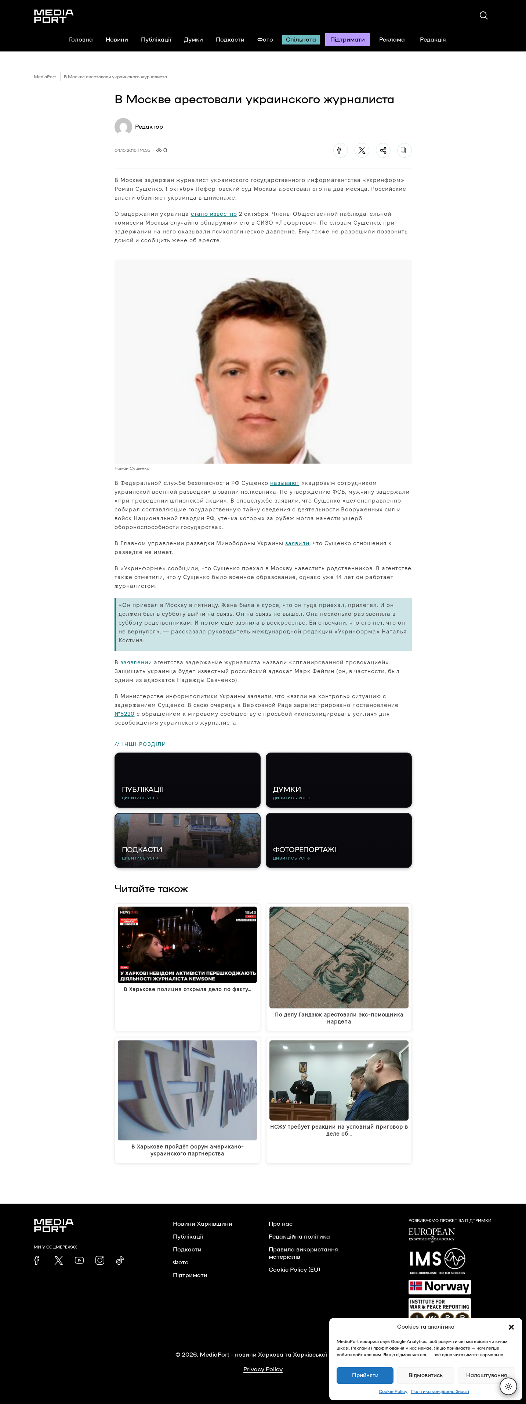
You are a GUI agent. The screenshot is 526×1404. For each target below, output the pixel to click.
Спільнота (301, 40)
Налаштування (486, 1375)
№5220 (125, 714)
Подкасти (230, 40)
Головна (81, 40)
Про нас (281, 1224)
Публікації (156, 40)
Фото (265, 40)
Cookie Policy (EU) (294, 1270)
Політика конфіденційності (440, 1391)
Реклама (392, 40)
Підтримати (347, 40)
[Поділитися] (383, 150)
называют (285, 483)
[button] (511, 1327)
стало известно (214, 214)
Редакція (437, 40)
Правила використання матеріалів (303, 1253)
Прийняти (365, 1375)
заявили (297, 543)
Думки (193, 40)
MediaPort (45, 77)
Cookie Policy (393, 1391)
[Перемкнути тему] (508, 1386)
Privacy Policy (263, 1369)
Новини (117, 40)
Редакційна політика (299, 1237)
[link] (38, 1260)
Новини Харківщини (202, 1224)
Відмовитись (426, 1375)
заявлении (136, 662)
